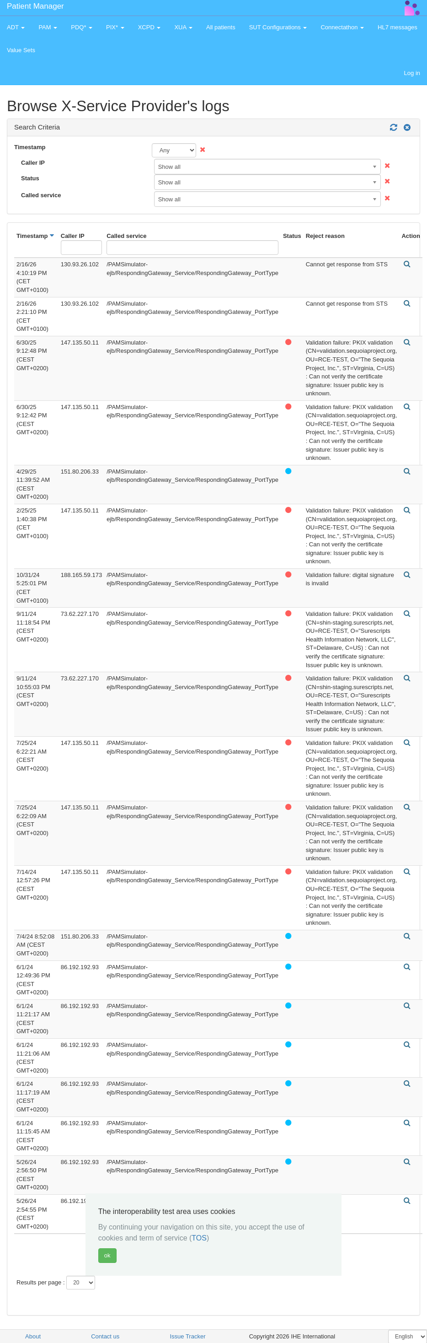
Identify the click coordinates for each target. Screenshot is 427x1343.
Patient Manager (35, 6)
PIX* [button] (115, 27)
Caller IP (33, 162)
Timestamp (29, 147)
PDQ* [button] (81, 27)
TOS (199, 1238)
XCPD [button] (149, 27)
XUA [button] (183, 27)
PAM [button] (47, 27)
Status (30, 178)
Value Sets (21, 50)
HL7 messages (397, 27)
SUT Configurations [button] (278, 27)
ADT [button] (16, 27)
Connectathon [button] (342, 27)
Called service (41, 195)
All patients (220, 27)
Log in (412, 73)
